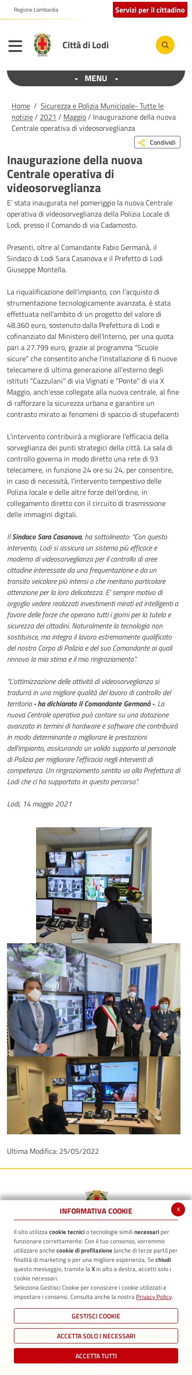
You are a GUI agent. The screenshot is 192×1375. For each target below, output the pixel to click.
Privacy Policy (154, 1296)
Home (21, 105)
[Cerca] (165, 45)
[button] (32, 9)
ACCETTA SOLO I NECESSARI (96, 1336)
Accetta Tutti (96, 1356)
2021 (48, 116)
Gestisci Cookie (96, 1316)
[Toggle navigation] (17, 47)
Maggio (74, 116)
